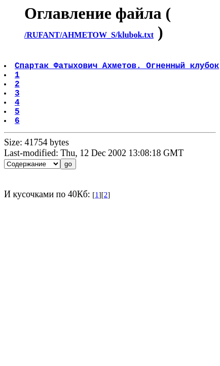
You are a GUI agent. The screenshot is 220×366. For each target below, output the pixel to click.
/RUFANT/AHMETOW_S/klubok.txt (89, 34)
